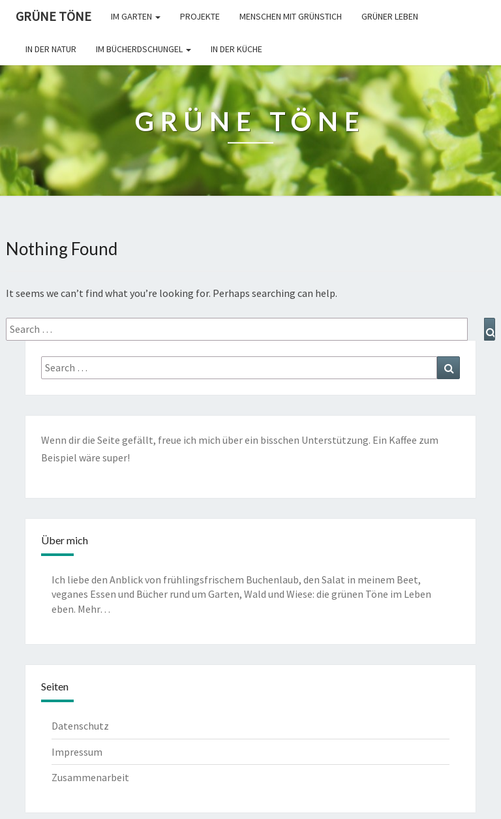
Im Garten (135, 16)
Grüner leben (389, 16)
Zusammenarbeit (90, 777)
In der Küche (236, 49)
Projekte (200, 16)
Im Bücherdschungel (143, 49)
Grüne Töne (53, 16)
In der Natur (50, 49)
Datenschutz (80, 725)
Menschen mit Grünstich (290, 16)
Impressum (77, 751)
